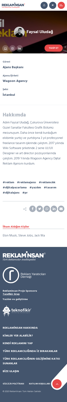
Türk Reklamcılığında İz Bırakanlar (30, 351)
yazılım (36, 187)
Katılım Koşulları (39, 384)
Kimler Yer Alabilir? (18, 335)
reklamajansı (27, 182)
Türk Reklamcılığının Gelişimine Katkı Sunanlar (31, 361)
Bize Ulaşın (11, 371)
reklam (9, 182)
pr (26, 192)
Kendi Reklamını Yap (18, 343)
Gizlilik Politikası (13, 384)
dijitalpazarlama (16, 187)
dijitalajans (12, 192)
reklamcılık (48, 182)
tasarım (51, 187)
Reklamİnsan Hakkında (20, 328)
